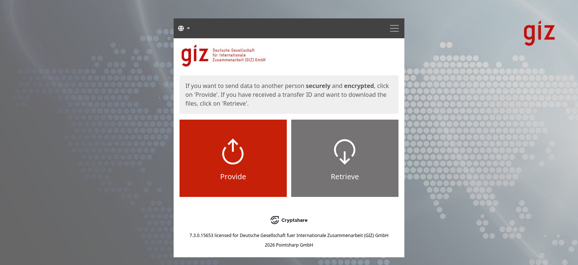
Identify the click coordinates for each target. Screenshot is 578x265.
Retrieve (345, 176)
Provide (233, 176)
